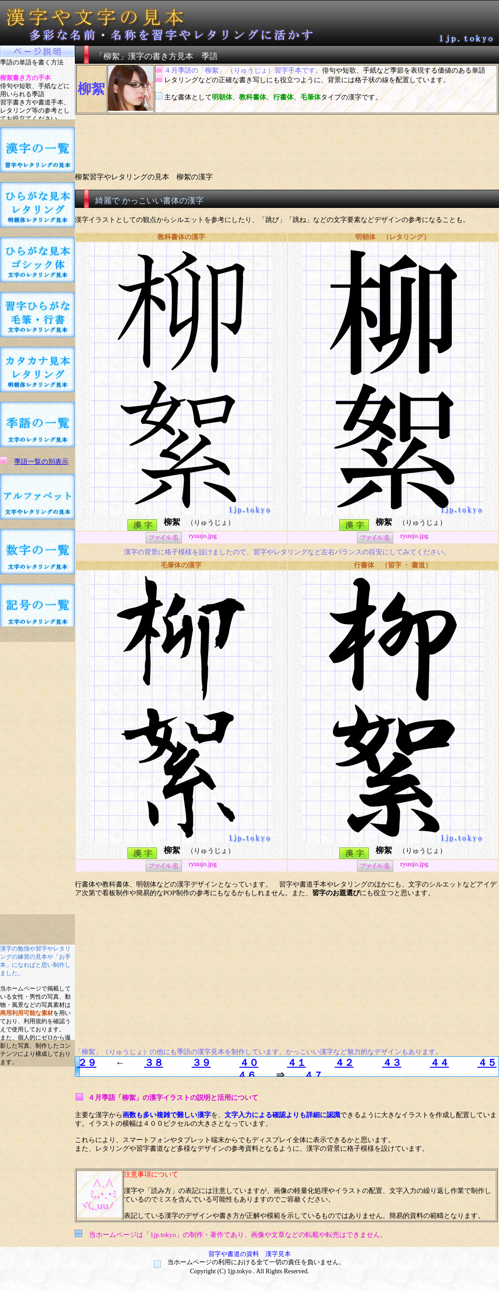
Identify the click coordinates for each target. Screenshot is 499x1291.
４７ (313, 1075)
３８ (153, 1062)
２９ (87, 1062)
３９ (201, 1062)
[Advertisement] (37, 778)
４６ (246, 1075)
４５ (487, 1062)
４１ (296, 1062)
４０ (249, 1062)
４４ (439, 1062)
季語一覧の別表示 (41, 461)
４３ (391, 1062)
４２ (344, 1062)
